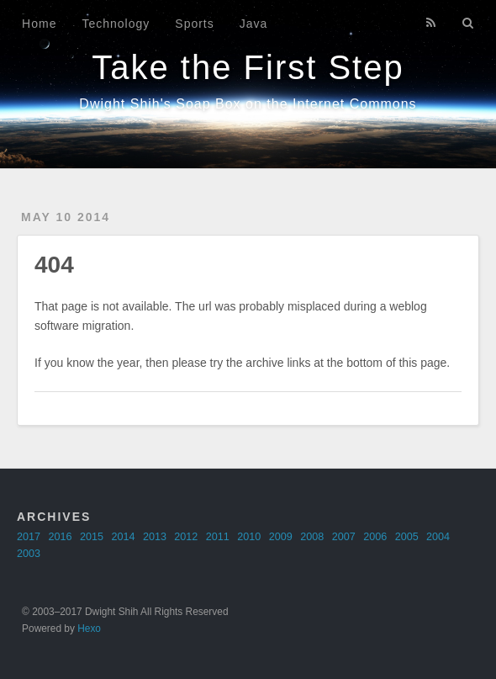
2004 (438, 537)
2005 (407, 537)
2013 (154, 537)
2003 (28, 554)
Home (39, 23)
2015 (91, 537)
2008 (312, 537)
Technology (116, 23)
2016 (59, 537)
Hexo (89, 628)
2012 (186, 537)
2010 (249, 537)
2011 (218, 537)
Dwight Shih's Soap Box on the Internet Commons (247, 104)
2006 (375, 537)
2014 (123, 537)
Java (254, 23)
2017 (28, 537)
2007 (344, 537)
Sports (194, 23)
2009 (281, 537)
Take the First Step (248, 67)
